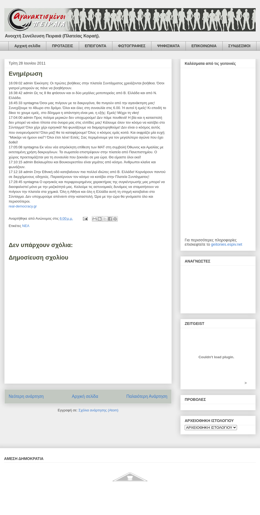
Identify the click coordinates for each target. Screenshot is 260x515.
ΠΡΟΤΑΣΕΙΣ (62, 46)
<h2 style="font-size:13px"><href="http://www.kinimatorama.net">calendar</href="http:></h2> (218, 155)
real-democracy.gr (23, 206)
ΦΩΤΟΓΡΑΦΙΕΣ (131, 46)
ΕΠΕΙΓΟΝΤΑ (95, 46)
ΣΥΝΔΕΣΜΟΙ (239, 46)
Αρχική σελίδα (27, 46)
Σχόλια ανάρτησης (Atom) (98, 410)
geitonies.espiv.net (226, 244)
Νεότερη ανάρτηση (26, 396)
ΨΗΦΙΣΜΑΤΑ (168, 46)
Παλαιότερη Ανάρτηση (146, 396)
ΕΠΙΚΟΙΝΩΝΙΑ (204, 46)
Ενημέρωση (25, 73)
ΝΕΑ (26, 226)
